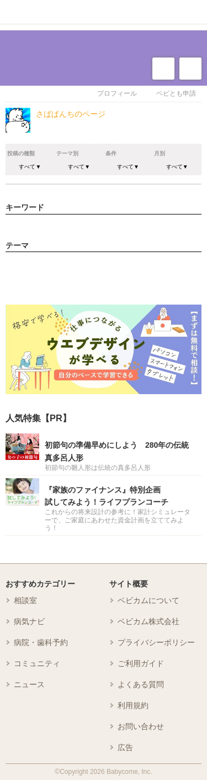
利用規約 (133, 705)
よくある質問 (141, 684)
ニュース (29, 684)
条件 (110, 153)
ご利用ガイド (141, 663)
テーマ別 (67, 153)
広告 (125, 747)
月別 (159, 153)
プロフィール (117, 93)
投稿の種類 (21, 153)
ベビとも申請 (176, 93)
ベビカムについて (148, 600)
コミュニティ (37, 663)
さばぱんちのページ (70, 113)
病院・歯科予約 (41, 642)
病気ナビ (29, 621)
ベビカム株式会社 (148, 621)
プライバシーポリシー (156, 642)
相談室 (25, 600)
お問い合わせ (141, 726)
